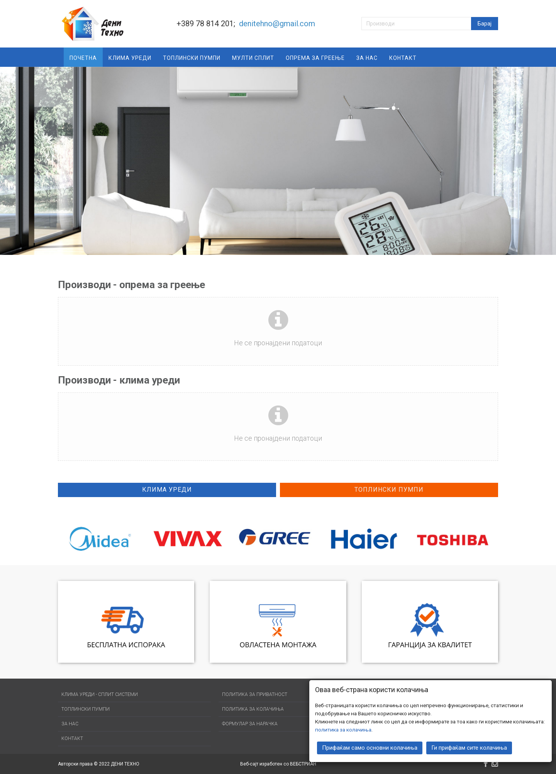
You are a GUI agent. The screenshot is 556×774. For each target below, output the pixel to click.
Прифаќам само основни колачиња (369, 746)
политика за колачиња (343, 729)
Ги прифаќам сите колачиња (469, 746)
